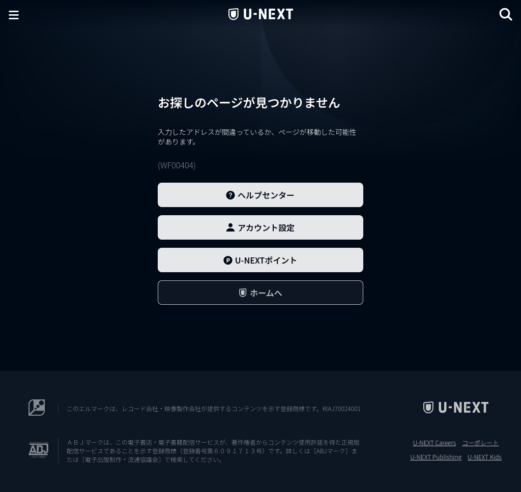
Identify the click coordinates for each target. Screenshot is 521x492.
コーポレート (480, 443)
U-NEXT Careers (434, 443)
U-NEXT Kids (485, 457)
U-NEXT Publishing (435, 457)
